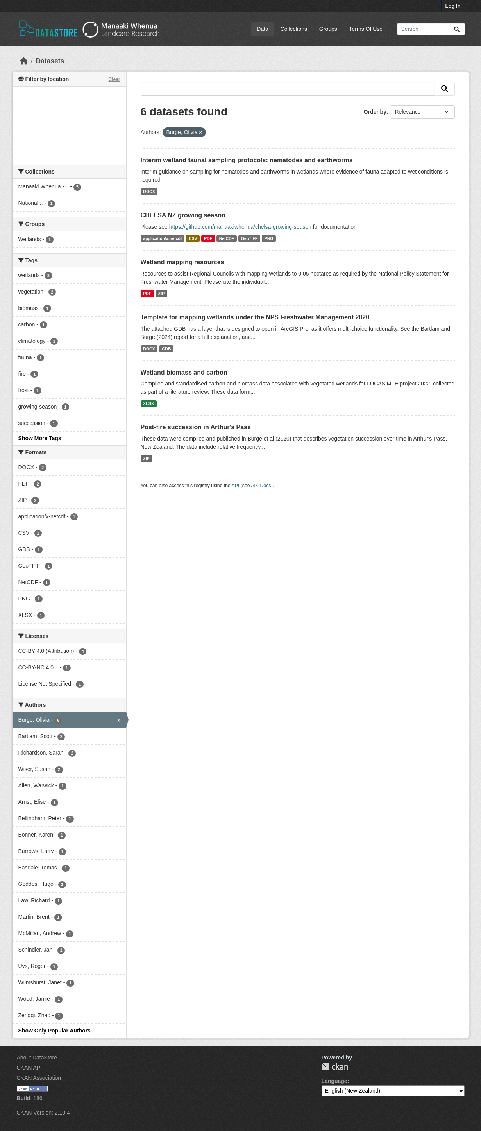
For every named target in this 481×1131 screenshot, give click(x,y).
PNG (269, 238)
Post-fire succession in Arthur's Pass (196, 427)
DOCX (149, 191)
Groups (328, 29)
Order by (375, 112)
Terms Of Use (366, 29)
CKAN (335, 1067)
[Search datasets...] (431, 29)
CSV (193, 238)
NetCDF (226, 238)
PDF (208, 238)
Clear (114, 79)
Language (334, 1081)
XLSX (148, 403)
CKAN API (29, 1068)
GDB (166, 348)
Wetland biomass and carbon (184, 372)
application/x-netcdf (162, 238)
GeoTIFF (249, 238)
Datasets (50, 61)
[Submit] (457, 29)
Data (262, 29)
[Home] (24, 61)
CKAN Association (39, 1078)
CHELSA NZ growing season (183, 215)
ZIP (161, 293)
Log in (453, 6)
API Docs (261, 485)
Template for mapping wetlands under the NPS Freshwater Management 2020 (255, 317)
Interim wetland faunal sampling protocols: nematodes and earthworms (247, 160)
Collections (294, 29)
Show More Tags (39, 438)
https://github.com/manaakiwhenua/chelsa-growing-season (240, 227)
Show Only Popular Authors (54, 1030)
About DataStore (37, 1057)
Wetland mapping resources (182, 262)
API (236, 485)
